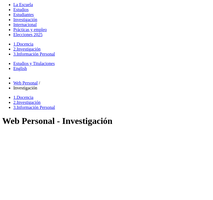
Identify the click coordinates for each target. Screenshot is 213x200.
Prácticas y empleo (30, 29)
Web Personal (25, 83)
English (20, 68)
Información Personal (34, 54)
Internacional (25, 24)
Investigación (25, 19)
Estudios (21, 9)
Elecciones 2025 (27, 34)
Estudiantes (23, 14)
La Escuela (23, 4)
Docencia (23, 44)
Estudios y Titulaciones (34, 63)
